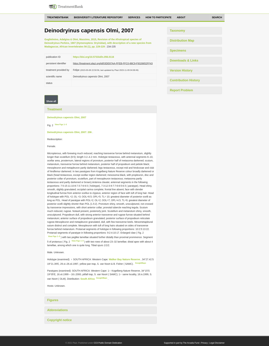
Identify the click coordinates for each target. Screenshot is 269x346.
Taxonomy (177, 30)
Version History (181, 70)
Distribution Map (182, 40)
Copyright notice (59, 320)
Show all (51, 101)
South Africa (87, 278)
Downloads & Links (184, 60)
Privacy (204, 343)
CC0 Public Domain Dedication (108, 343)
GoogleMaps (140, 263)
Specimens (178, 50)
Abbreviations (57, 310)
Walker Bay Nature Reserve (125, 259)
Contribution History (185, 80)
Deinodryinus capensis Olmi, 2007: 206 (69, 132)
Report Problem (181, 90)
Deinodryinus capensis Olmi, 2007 (66, 117)
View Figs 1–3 (61, 124)
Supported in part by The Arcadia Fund (181, 343)
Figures (52, 300)
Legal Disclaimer (217, 343)
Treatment (54, 109)
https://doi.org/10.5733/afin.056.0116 (93, 57)
